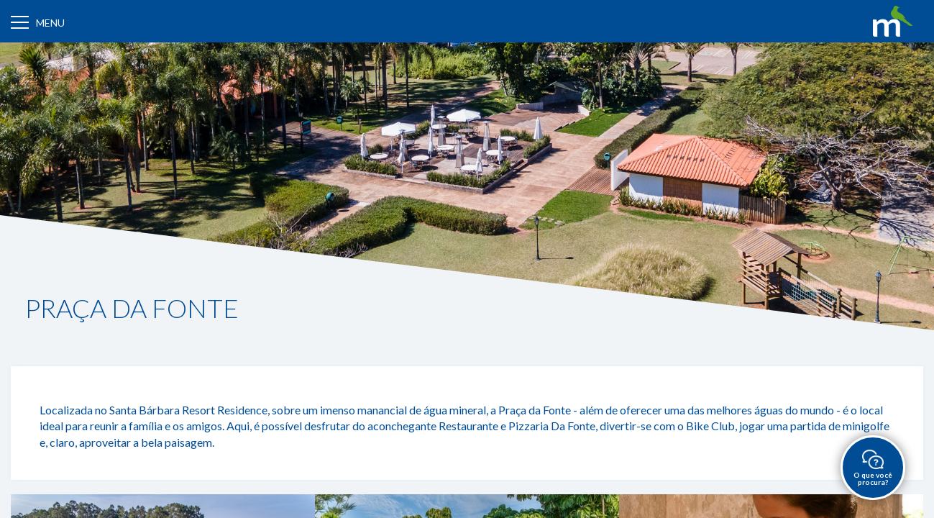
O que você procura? (872, 468)
